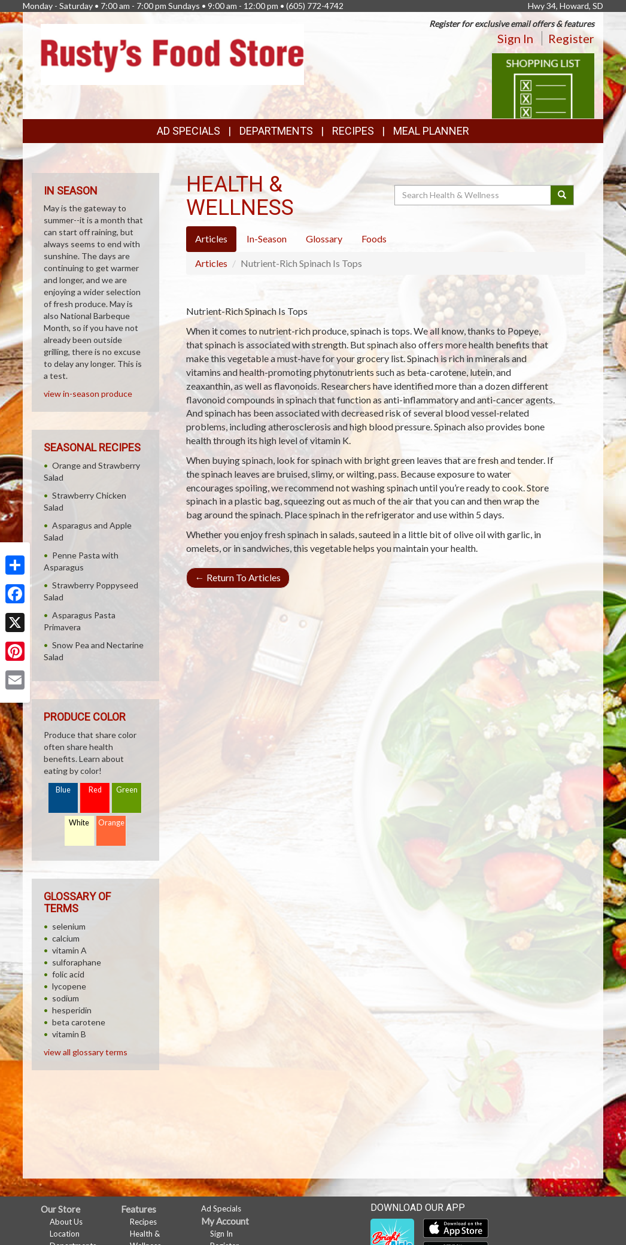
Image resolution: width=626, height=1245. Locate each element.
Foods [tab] (374, 238)
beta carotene (78, 1022)
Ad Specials (188, 130)
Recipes (353, 130)
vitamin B (69, 1034)
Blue (63, 789)
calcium (66, 938)
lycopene (69, 986)
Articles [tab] (211, 238)
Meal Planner (431, 130)
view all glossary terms (85, 1052)
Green (127, 789)
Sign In (515, 38)
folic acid (68, 974)
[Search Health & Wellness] (473, 195)
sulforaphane (76, 962)
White (79, 822)
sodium (65, 998)
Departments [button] (276, 130)
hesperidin (72, 1010)
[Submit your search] (562, 195)
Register (571, 38)
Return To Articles (238, 577)
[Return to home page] (172, 53)
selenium (69, 926)
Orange (111, 822)
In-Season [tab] (267, 238)
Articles (211, 263)
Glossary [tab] (324, 238)
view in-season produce (88, 393)
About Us (66, 1221)
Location (65, 1233)
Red (95, 789)
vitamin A (69, 950)
